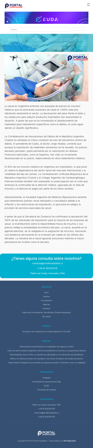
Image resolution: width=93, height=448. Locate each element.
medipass (47, 378)
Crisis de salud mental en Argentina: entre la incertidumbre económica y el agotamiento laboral (46, 350)
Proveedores (46, 300)
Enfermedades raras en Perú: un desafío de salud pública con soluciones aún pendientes (46, 354)
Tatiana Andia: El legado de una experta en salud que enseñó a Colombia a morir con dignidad (46, 362)
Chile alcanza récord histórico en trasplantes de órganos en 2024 (47, 346)
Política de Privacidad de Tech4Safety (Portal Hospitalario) (46, 312)
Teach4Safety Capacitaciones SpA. (46, 382)
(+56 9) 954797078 (47, 268)
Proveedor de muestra (46, 390)
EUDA (46, 386)
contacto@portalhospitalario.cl (47, 263)
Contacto (46, 308)
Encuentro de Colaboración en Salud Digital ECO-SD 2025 (46, 331)
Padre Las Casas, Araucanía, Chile (47, 273)
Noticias (46, 304)
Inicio (46, 292)
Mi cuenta (46, 316)
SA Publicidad (69, 441)
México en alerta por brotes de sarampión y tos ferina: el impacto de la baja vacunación (46, 358)
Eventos (46, 296)
